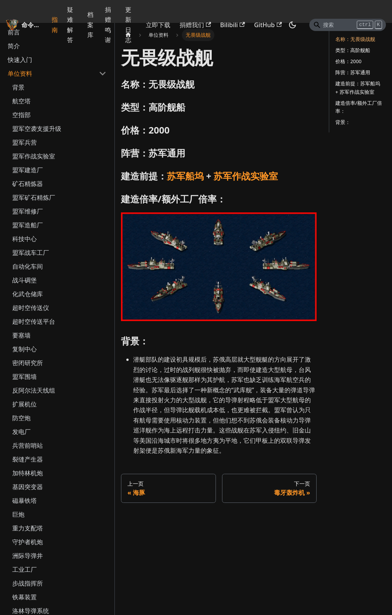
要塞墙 (21, 335)
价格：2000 (348, 61)
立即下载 (158, 25)
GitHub (268, 25)
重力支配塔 (27, 528)
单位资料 (20, 73)
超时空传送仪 (30, 307)
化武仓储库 (27, 294)
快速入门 (20, 59)
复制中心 (24, 349)
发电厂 (21, 431)
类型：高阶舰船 (352, 50)
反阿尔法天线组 (33, 390)
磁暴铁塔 (24, 500)
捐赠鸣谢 (108, 24)
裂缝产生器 (27, 459)
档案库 (90, 24)
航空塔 (21, 101)
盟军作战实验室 (33, 156)
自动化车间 (27, 266)
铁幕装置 (24, 597)
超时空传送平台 (33, 321)
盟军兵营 (24, 142)
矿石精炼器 (27, 183)
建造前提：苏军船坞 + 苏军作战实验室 (357, 87)
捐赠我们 (195, 25)
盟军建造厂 (27, 170)
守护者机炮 (27, 542)
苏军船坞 (185, 176)
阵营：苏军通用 (352, 72)
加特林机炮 (27, 473)
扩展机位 (24, 404)
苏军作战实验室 (246, 176)
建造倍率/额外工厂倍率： (358, 107)
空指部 (21, 115)
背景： (342, 122)
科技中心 (24, 239)
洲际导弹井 (27, 555)
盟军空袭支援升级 (36, 128)
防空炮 (21, 418)
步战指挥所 (27, 583)
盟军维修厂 (27, 211)
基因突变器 (27, 487)
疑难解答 (70, 24)
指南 (55, 24)
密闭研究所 (27, 363)
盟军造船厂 (27, 225)
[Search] (347, 25)
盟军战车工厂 (30, 252)
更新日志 (128, 24)
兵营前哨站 (27, 445)
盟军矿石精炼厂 (33, 197)
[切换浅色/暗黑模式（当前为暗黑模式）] (292, 25)
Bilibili (232, 25)
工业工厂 (24, 569)
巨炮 (18, 514)
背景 (18, 87)
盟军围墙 (24, 376)
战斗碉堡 (24, 280)
